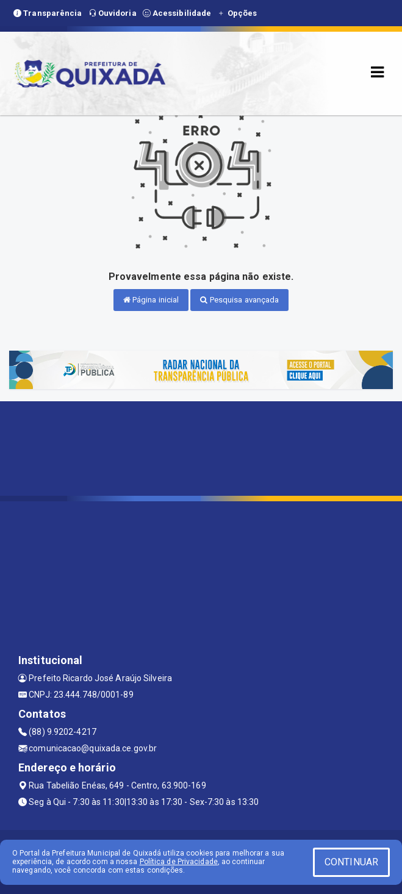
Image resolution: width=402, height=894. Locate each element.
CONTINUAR (351, 862)
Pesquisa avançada (239, 299)
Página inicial (151, 299)
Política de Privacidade (179, 861)
